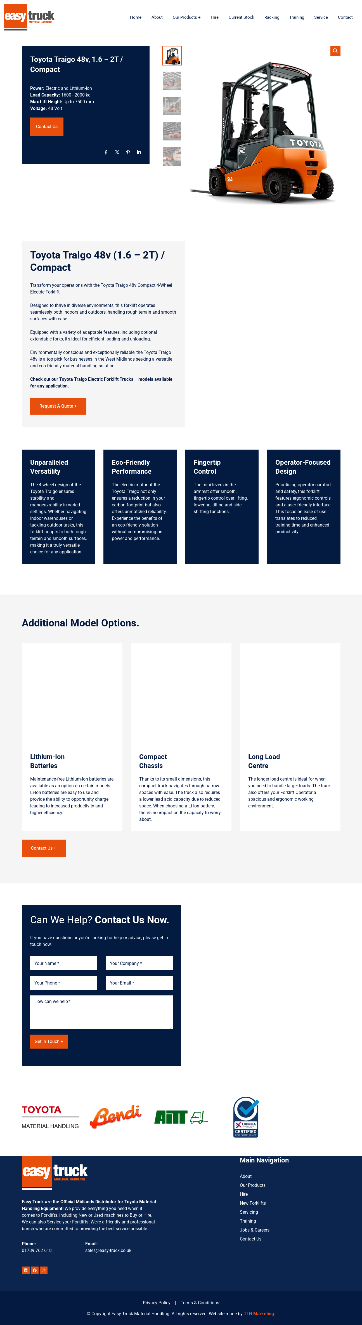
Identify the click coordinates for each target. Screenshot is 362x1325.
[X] (117, 152)
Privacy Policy (157, 1302)
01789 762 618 (37, 1250)
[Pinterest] (128, 152)
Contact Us (47, 126)
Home (135, 17)
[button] (335, 51)
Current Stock (241, 17)
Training (296, 17)
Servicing (249, 1211)
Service (321, 17)
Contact (345, 17)
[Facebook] (106, 152)
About (157, 17)
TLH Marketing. (259, 1313)
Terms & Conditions (200, 1302)
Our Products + (187, 17)
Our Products (253, 1184)
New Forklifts (253, 1202)
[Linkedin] (139, 152)
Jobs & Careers (254, 1229)
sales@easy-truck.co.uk (108, 1250)
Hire (215, 17)
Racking (271, 17)
